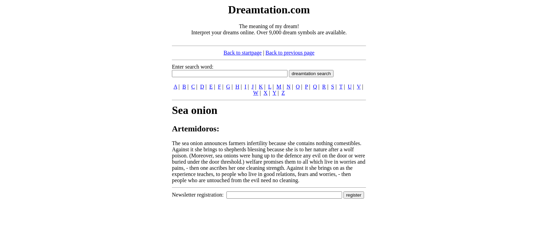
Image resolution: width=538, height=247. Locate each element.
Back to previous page (290, 53)
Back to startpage (243, 53)
